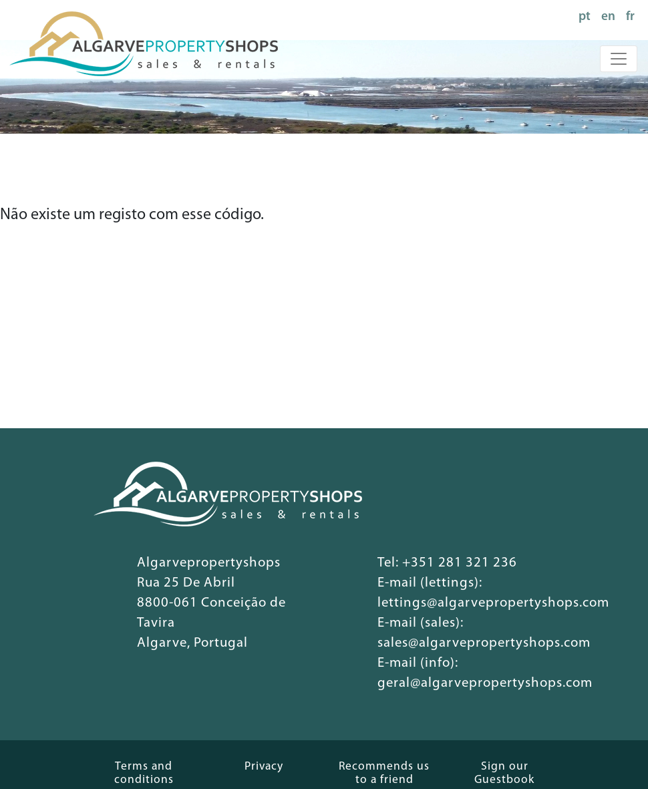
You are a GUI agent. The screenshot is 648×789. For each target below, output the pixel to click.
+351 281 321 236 (459, 563)
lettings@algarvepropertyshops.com (493, 603)
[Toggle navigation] (618, 58)
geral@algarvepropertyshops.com (485, 683)
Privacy (264, 766)
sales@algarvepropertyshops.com (484, 643)
